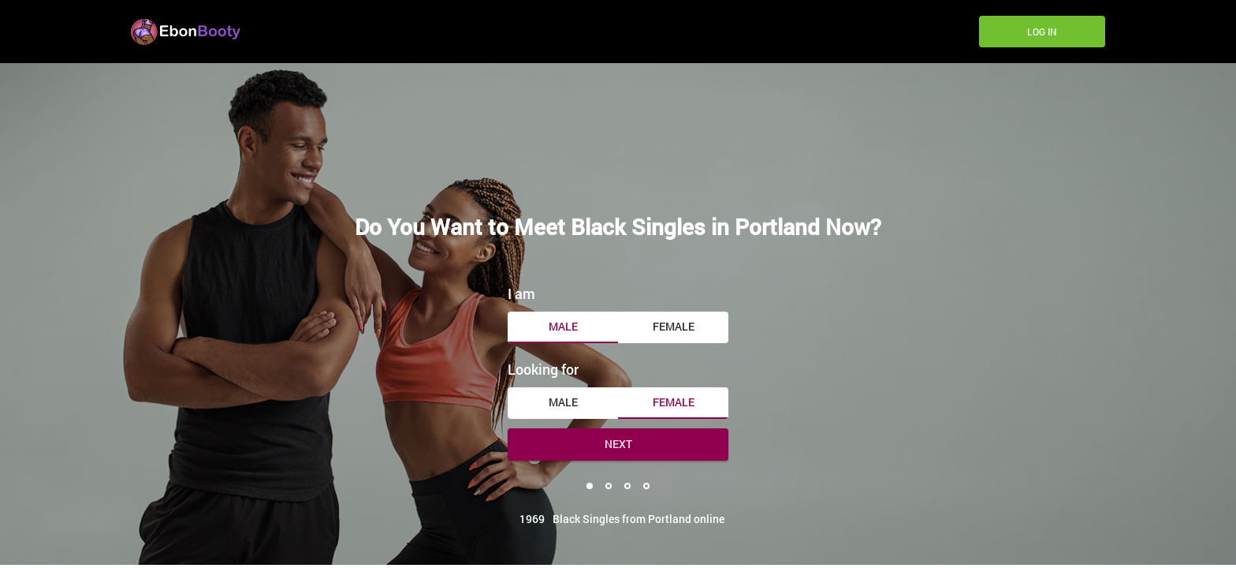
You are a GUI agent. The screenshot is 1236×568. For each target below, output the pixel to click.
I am (521, 293)
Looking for (543, 369)
